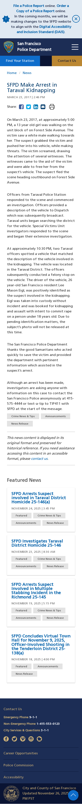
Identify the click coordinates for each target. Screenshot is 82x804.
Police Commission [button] (18, 765)
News (27, 73)
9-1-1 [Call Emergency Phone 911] (33, 717)
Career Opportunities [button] (20, 753)
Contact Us (67, 61)
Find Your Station (20, 61)
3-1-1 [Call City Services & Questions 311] (45, 730)
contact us (39, 459)
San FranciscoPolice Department (34, 47)
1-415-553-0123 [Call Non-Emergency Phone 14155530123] (48, 724)
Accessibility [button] (13, 777)
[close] (75, 19)
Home (12, 73)
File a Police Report (28, 6)
